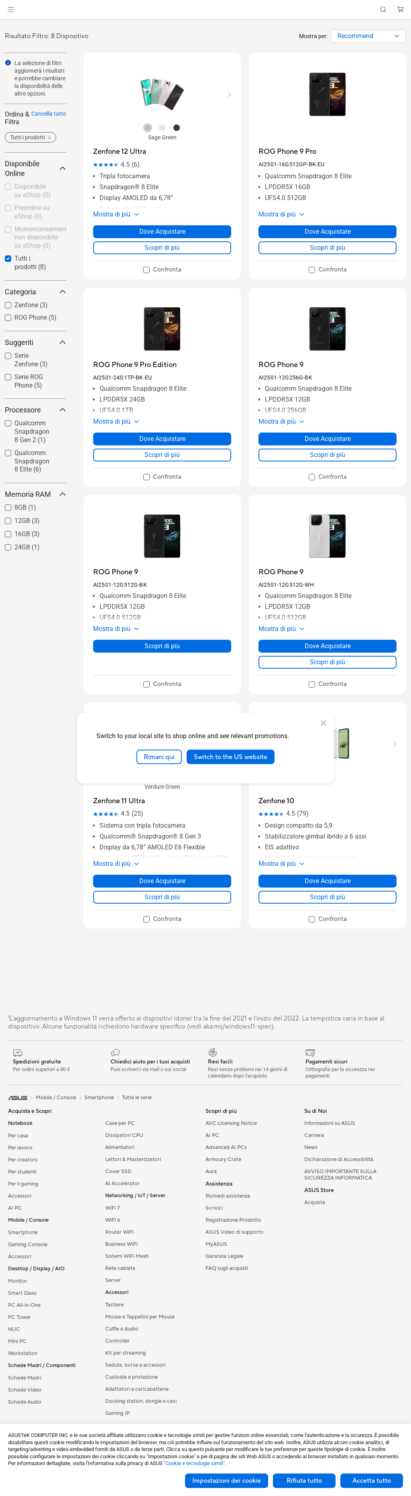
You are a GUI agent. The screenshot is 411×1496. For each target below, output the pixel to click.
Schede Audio (24, 1402)
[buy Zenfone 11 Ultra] (119, 801)
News (310, 1147)
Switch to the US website (230, 757)
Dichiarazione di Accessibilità (338, 1159)
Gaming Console (27, 1244)
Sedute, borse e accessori (135, 1365)
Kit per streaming (125, 1353)
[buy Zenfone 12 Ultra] (119, 151)
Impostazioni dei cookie (226, 1481)
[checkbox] (32, 191)
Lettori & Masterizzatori (133, 1159)
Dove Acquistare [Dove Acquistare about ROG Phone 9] (328, 439)
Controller (117, 1341)
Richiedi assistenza (228, 1196)
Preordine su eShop (32, 212)
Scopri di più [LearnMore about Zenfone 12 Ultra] (162, 247)
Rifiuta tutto (304, 1481)
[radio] (148, 127)
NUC (14, 1329)
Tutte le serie (137, 1097)
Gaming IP (117, 1413)
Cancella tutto (48, 113)
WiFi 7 (112, 1208)
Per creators (22, 1160)
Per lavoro (20, 1148)
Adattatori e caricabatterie (137, 1389)
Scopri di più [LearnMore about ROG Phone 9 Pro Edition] (162, 455)
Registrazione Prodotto (233, 1220)
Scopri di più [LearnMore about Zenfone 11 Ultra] (162, 897)
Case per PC (120, 1123)
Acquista (314, 1202)
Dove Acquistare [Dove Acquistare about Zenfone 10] (328, 881)
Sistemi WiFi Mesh (127, 1256)
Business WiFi (121, 1244)
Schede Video (24, 1390)
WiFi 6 (112, 1220)
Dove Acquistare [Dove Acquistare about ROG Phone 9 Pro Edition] (162, 439)
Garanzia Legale (224, 1256)
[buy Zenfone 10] (276, 801)
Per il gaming (23, 1184)
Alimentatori (119, 1147)
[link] (205, 10)
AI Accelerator (122, 1183)
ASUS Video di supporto (235, 1232)
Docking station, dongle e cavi (141, 1401)
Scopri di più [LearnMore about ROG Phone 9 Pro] (327, 247)
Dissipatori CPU (124, 1135)
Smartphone (23, 1232)
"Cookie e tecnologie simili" (194, 1463)
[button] (10, 9)
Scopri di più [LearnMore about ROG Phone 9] (327, 455)
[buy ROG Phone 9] (280, 364)
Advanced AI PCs (226, 1147)
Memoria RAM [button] (35, 494)
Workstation (22, 1353)
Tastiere (114, 1305)
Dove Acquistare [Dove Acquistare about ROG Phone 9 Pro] (328, 231)
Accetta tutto (371, 1481)
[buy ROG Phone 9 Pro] (287, 151)
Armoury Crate (223, 1159)
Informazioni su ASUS (329, 1123)
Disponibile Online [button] (35, 168)
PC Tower (19, 1317)
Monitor (17, 1281)
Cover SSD (118, 1171)
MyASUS (216, 1244)
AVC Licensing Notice (231, 1123)
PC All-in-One (24, 1305)
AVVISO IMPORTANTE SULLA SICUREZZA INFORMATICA (340, 1174)
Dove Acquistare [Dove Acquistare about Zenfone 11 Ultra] (162, 881)
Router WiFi (119, 1232)
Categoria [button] (35, 292)
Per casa (18, 1136)
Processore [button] (35, 410)
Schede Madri (24, 1378)
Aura (211, 1171)
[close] (323, 723)
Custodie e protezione (131, 1377)
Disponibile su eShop (32, 191)
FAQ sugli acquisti (227, 1268)
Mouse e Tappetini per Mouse (140, 1317)
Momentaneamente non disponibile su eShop (40, 237)
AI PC (15, 1208)
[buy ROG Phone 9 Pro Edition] (135, 364)
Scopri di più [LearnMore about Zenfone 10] (327, 897)
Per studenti (22, 1172)
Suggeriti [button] (35, 342)
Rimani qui (159, 757)
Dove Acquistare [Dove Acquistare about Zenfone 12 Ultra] (162, 231)
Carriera (314, 1135)
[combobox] (368, 36)
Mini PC (17, 1341)
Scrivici (214, 1208)
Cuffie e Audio (121, 1329)
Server (113, 1280)
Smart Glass (22, 1293)
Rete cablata (120, 1268)
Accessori (19, 1196)
